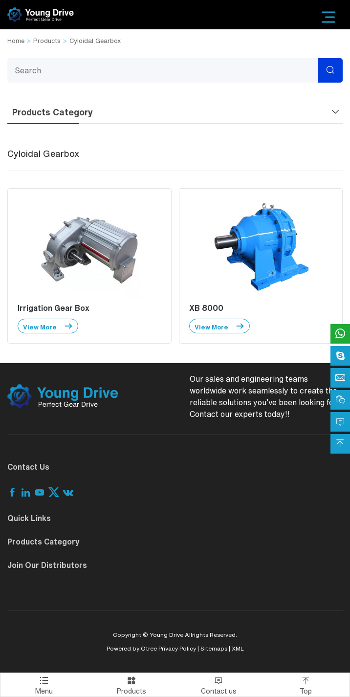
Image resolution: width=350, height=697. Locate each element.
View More (48, 326)
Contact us (218, 684)
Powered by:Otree (132, 648)
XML (238, 648)
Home (15, 41)
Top (306, 684)
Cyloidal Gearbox (95, 41)
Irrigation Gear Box (53, 308)
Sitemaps (213, 648)
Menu (44, 684)
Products (47, 41)
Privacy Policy (177, 648)
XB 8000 (206, 308)
